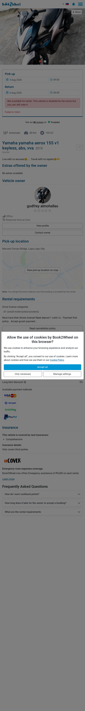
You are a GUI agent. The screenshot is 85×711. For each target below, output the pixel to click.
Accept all (42, 367)
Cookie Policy (57, 360)
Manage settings (62, 374)
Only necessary (23, 374)
